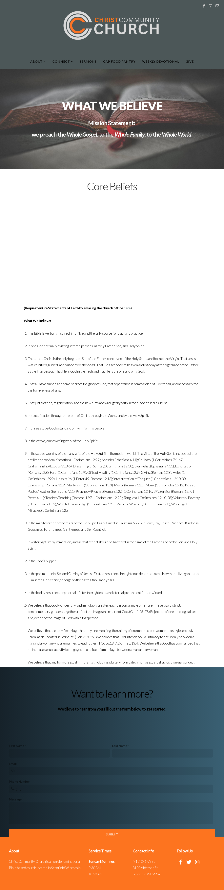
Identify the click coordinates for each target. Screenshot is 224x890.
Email (12, 799)
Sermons (88, 61)
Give (190, 61)
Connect (62, 61)
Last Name (119, 781)
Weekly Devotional (160, 61)
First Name (16, 781)
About (38, 61)
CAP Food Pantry (119, 61)
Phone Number (19, 817)
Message (15, 835)
